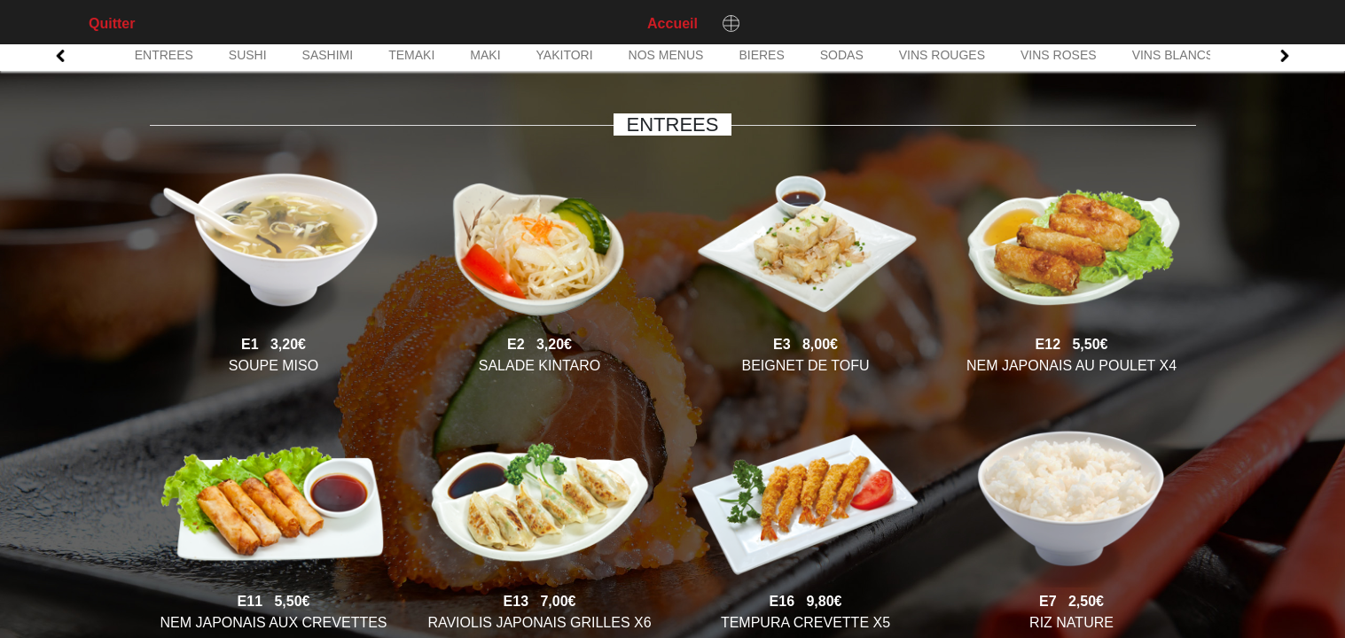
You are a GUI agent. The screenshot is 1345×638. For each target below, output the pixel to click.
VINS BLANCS (1173, 55)
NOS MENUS (666, 55)
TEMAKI (411, 55)
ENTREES (164, 55)
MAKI (485, 55)
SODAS (842, 55)
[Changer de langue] (731, 23)
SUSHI (248, 55)
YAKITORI (564, 55)
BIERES (761, 55)
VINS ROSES (1058, 55)
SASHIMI (328, 55)
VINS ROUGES (942, 55)
